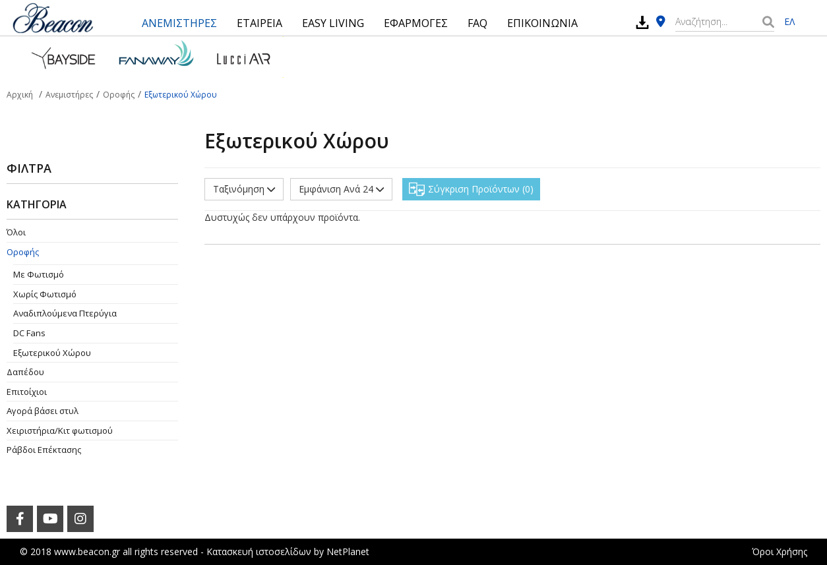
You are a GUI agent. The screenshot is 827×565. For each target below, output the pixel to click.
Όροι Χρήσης (779, 551)
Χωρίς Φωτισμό (45, 294)
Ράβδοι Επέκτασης (44, 450)
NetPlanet (347, 551)
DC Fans (29, 333)
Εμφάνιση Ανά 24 (341, 189)
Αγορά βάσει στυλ (42, 411)
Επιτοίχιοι (27, 392)
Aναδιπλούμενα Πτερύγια (65, 313)
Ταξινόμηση (244, 189)
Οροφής (23, 252)
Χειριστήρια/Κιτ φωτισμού (60, 430)
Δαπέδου (25, 372)
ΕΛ (789, 21)
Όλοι (16, 232)
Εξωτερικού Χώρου (52, 353)
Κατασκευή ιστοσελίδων (258, 551)
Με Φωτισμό (38, 274)
